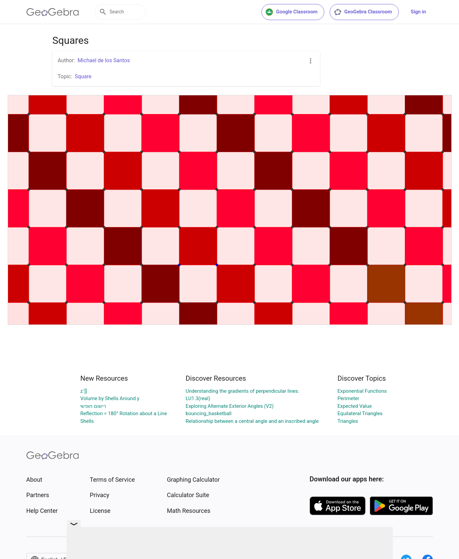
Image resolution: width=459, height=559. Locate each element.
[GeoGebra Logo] (52, 12)
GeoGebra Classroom (363, 12)
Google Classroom (291, 12)
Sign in (418, 12)
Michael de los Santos (104, 60)
